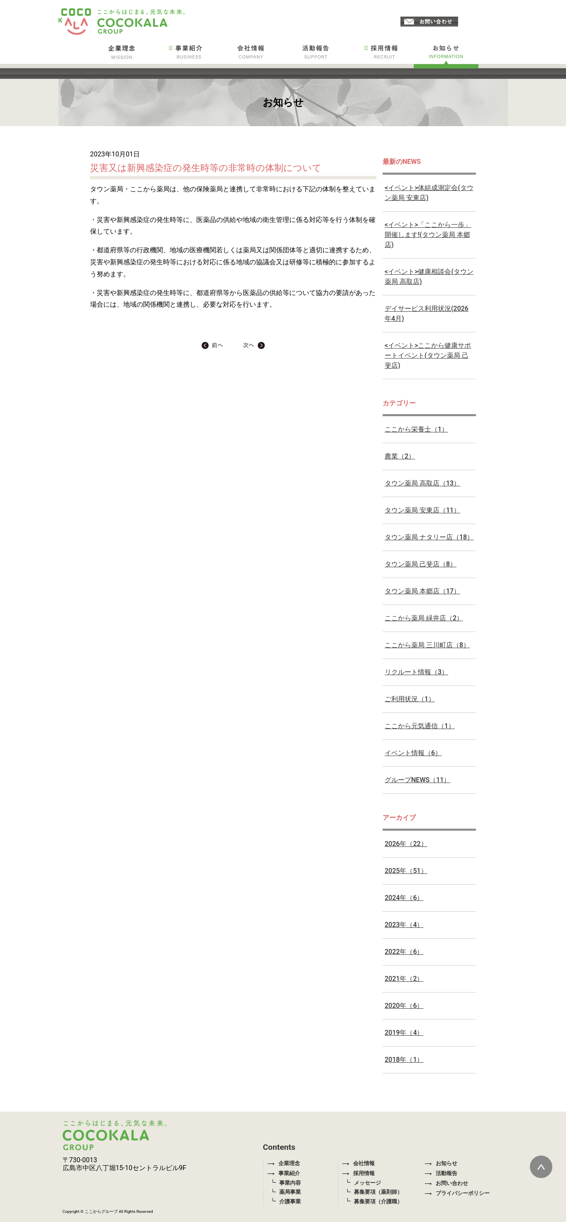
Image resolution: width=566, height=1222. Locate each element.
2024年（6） (404, 898)
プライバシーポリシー (457, 1193)
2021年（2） (404, 979)
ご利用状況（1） (410, 699)
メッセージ (367, 1183)
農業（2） (400, 456)
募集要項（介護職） (378, 1201)
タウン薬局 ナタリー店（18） (429, 537)
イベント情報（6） (413, 753)
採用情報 (358, 1173)
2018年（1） (404, 1059)
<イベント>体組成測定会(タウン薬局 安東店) (429, 193)
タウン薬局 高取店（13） (422, 483)
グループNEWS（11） (417, 780)
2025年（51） (406, 871)
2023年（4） (404, 925)
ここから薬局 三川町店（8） (427, 645)
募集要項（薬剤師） (378, 1192)
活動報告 (441, 1173)
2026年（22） (406, 844)
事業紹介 (284, 1173)
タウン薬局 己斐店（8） (420, 564)
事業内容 (290, 1183)
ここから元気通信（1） (420, 726)
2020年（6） (404, 1006)
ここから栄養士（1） (416, 429)
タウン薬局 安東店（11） (422, 510)
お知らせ (441, 1163)
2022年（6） (404, 952)
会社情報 (358, 1163)
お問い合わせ (446, 1183)
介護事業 (290, 1201)
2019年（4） (404, 1033)
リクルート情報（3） (416, 672)
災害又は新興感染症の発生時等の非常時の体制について (206, 167)
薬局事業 (290, 1192)
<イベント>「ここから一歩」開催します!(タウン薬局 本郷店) (428, 235)
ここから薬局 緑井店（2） (424, 618)
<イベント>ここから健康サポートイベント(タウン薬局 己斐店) (428, 355)
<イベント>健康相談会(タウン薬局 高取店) (429, 276)
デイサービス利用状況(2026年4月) (426, 313)
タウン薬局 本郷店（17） (422, 591)
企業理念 (284, 1163)
